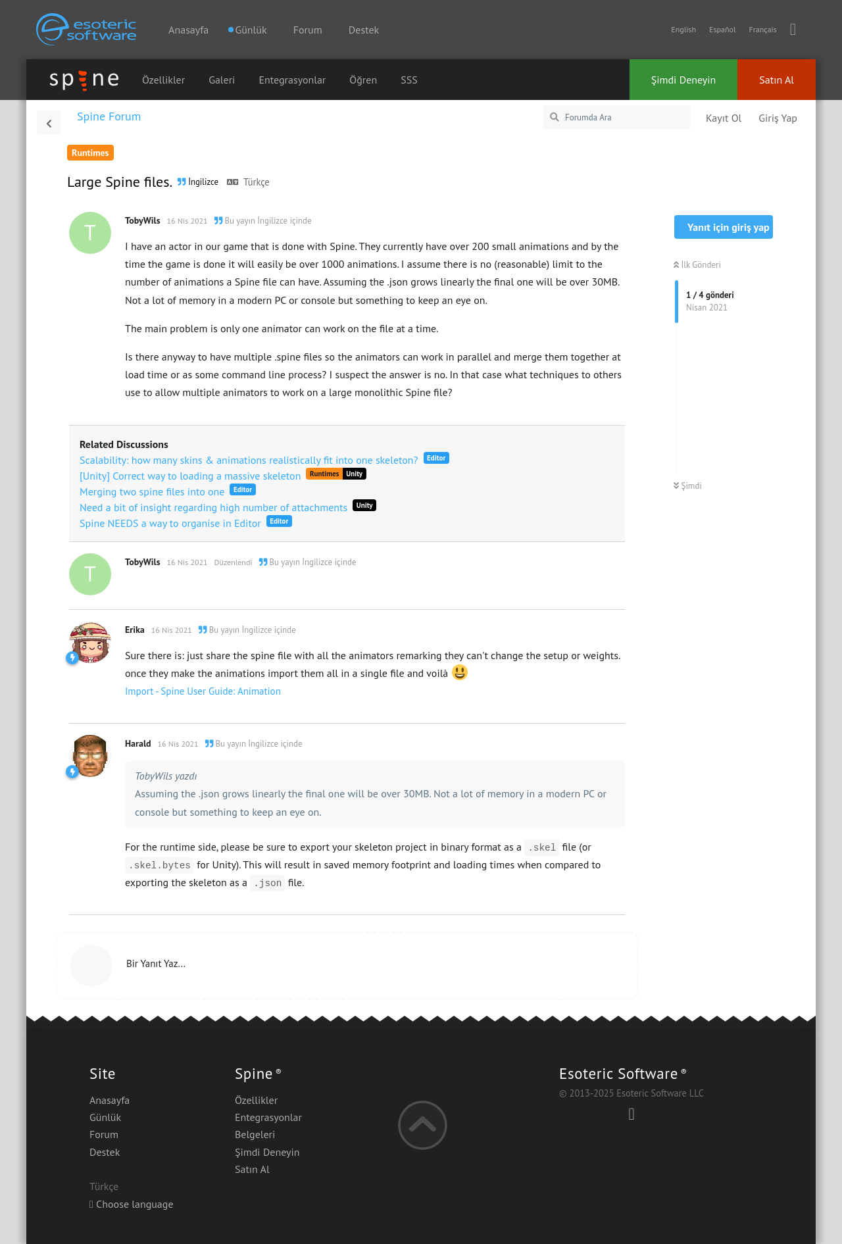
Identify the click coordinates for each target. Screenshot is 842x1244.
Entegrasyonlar (292, 79)
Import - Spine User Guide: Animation (203, 691)
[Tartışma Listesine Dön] (49, 122)
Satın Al (776, 79)
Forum (307, 29)
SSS (409, 79)
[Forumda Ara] (617, 117)
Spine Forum (109, 116)
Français (762, 29)
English (683, 29)
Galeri (222, 79)
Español (722, 29)
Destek (364, 29)
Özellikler (163, 79)
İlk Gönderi (697, 264)
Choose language (131, 1203)
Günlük (105, 1117)
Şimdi (688, 485)
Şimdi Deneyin (683, 79)
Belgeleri (255, 1134)
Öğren (363, 79)
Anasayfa (188, 29)
